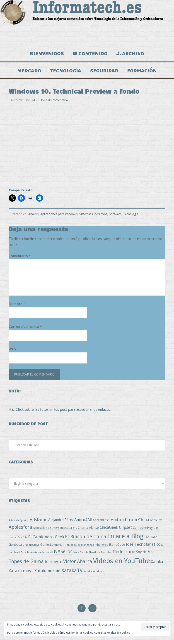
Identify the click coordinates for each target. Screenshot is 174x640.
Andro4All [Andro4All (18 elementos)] (83, 519)
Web (12, 349)
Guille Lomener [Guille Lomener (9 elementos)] (52, 545)
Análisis (33, 214)
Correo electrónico (25, 326)
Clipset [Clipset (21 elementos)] (125, 527)
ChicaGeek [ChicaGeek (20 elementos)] (109, 527)
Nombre (17, 304)
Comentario (20, 256)
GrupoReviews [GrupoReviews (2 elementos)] (31, 544)
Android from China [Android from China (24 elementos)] (130, 519)
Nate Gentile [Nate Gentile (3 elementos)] (80, 552)
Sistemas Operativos (93, 214)
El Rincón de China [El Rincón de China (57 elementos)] (85, 536)
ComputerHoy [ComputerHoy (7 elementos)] (143, 527)
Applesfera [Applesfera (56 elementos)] (20, 527)
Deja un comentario (54, 100)
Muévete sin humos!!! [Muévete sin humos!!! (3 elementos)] (40, 552)
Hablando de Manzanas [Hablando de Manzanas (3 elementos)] (79, 544)
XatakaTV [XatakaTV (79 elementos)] (72, 570)
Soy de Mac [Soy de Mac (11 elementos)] (145, 552)
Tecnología (130, 214)
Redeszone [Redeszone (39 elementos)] (124, 551)
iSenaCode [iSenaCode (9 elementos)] (117, 545)
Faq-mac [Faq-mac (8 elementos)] (150, 537)
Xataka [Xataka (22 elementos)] (157, 561)
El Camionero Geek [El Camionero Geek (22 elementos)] (46, 536)
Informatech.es (87, 22)
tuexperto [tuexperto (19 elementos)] (53, 562)
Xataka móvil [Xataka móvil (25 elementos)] (21, 570)
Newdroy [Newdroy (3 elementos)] (94, 552)
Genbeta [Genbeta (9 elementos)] (15, 545)
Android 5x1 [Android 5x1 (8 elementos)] (101, 520)
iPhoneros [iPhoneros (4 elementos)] (101, 544)
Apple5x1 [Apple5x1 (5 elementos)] (156, 520)
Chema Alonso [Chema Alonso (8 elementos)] (88, 527)
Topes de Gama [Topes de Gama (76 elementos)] (26, 561)
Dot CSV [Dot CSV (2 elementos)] (22, 537)
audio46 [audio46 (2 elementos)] (72, 528)
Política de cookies (118, 632)
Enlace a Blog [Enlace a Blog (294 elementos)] (125, 536)
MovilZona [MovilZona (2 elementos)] (20, 552)
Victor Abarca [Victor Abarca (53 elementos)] (77, 561)
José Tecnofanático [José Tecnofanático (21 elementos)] (143, 544)
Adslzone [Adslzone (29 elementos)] (38, 519)
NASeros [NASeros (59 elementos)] (63, 551)
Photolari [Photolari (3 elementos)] (106, 552)
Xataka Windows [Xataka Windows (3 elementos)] (94, 571)
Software (115, 214)
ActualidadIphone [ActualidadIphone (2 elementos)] (19, 520)
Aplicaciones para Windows (58, 214)
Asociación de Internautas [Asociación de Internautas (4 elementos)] (50, 527)
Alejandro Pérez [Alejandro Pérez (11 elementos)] (60, 520)
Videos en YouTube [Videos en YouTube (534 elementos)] (121, 561)
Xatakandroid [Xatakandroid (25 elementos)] (47, 570)
